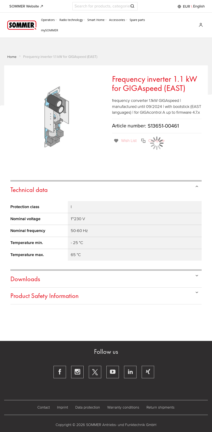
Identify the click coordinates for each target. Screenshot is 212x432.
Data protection (87, 407)
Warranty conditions (123, 407)
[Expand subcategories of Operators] (56, 20)
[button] (191, 6)
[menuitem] (49, 20)
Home (12, 57)
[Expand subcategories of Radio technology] (84, 20)
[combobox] (105, 6)
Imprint (62, 407)
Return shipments (160, 407)
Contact (43, 407)
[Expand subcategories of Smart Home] (106, 20)
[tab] (106, 189)
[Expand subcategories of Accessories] (126, 20)
